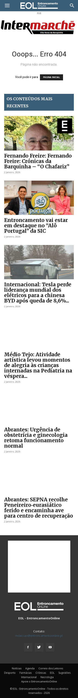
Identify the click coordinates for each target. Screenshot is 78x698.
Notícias (16, 668)
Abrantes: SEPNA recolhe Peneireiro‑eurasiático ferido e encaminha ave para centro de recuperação (38, 507)
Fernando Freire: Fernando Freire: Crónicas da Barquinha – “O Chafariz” (38, 161)
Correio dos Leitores (50, 668)
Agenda (30, 668)
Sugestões (64, 673)
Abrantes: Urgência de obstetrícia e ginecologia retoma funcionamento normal (36, 437)
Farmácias (26, 673)
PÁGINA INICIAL (51, 77)
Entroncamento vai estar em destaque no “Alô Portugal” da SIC (36, 225)
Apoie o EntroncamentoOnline (39, 681)
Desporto (10, 673)
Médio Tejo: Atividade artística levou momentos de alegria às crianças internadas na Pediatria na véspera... (38, 365)
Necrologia (47, 677)
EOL (52, 673)
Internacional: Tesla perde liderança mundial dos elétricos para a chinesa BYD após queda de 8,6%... (37, 292)
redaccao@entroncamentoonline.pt (39, 636)
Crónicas (41, 673)
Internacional (29, 677)
